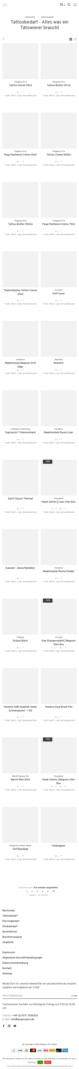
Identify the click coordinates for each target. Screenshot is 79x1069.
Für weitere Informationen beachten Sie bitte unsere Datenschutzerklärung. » (40, 1066)
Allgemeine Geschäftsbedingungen (22, 957)
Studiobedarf (9, 926)
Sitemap (7, 973)
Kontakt (7, 968)
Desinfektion (9, 931)
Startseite (30, 17)
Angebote (8, 942)
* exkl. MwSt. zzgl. (13, 95)
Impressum (8, 952)
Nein (48, 1062)
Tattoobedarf (47, 17)
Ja (40, 1062)
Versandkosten (29, 95)
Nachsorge (8, 910)
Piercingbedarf (10, 921)
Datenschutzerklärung (15, 963)
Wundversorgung (12, 937)
